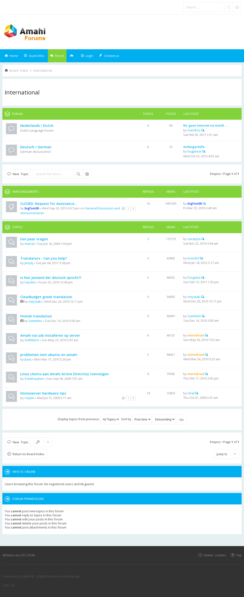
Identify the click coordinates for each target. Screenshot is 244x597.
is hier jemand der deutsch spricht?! (50, 277)
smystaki (35, 301)
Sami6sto (35, 321)
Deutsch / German (35, 147)
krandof (193, 258)
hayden (30, 282)
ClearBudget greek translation (46, 297)
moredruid (196, 335)
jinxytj (29, 263)
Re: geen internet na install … (205, 125)
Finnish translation (36, 316)
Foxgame (194, 277)
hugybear (195, 151)
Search (78, 173)
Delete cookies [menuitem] (215, 555)
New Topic (20, 173)
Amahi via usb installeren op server (50, 335)
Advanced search (87, 173)
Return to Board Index (28, 454)
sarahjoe (194, 239)
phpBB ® (27, 576)
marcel (29, 244)
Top (239, 555)
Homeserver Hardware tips (43, 393)
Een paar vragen (34, 239)
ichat (191, 393)
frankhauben (34, 378)
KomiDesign (71, 576)
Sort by (136, 419)
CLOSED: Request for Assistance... (48, 203)
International (22, 92)
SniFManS (32, 340)
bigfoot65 (32, 208)
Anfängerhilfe (194, 147)
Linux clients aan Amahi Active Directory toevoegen (64, 374)
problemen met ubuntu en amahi (48, 354)
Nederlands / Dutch (36, 125)
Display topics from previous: (89, 419)
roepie (29, 398)
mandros (194, 130)
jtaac (28, 359)
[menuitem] (87, 55)
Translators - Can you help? (43, 258)
